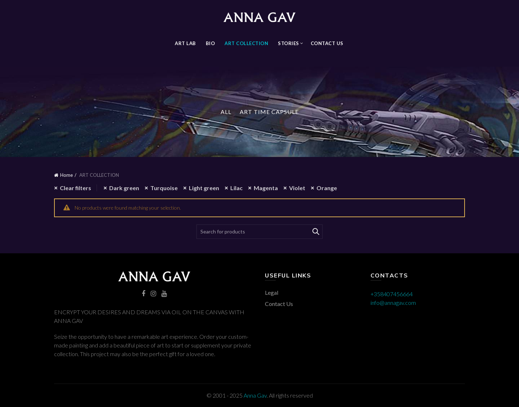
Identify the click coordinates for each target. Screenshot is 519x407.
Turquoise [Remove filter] (164, 187)
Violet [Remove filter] (297, 187)
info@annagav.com (393, 302)
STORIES (288, 43)
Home (66, 175)
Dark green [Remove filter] (124, 187)
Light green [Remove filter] (204, 187)
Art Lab (185, 43)
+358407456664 (392, 293)
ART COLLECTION (246, 43)
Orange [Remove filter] (326, 187)
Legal (271, 292)
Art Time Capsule (269, 111)
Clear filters (75, 187)
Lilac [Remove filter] (236, 187)
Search (315, 231)
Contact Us (327, 43)
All (226, 111)
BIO (210, 43)
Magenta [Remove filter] (266, 187)
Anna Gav (255, 395)
